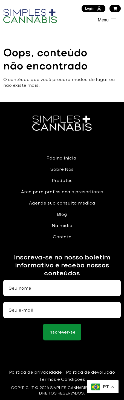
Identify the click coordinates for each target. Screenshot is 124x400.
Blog (62, 214)
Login (93, 8)
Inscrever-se (62, 332)
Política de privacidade (35, 372)
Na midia (62, 225)
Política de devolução (90, 372)
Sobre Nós (62, 169)
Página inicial (62, 158)
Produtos (62, 180)
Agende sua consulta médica (62, 203)
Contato (62, 236)
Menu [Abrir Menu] (107, 20)
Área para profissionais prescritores (62, 191)
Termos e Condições (62, 379)
